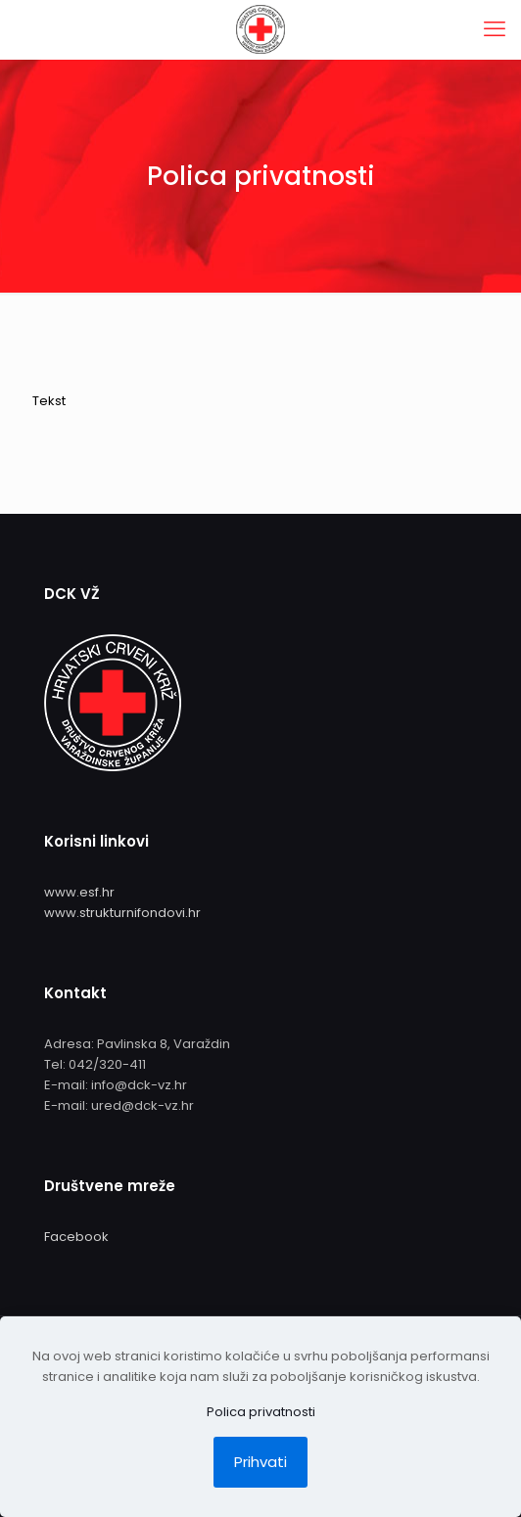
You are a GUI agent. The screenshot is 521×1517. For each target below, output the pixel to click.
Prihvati (260, 1461)
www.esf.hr (79, 892)
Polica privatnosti (261, 1411)
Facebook (76, 1236)
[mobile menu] (494, 29)
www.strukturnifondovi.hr (122, 912)
